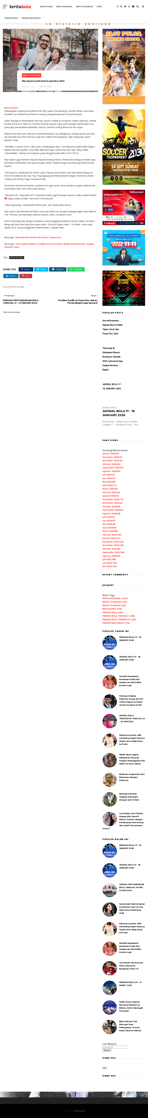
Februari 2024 (111, 534)
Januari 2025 (110, 495)
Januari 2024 (111, 538)
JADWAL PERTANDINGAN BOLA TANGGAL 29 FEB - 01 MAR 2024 (131, 887)
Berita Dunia (11, 107)
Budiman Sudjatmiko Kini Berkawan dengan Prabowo (132, 777)
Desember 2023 (112, 541)
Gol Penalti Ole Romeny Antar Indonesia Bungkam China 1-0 (131, 965)
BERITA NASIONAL (64, 6)
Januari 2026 (110, 453)
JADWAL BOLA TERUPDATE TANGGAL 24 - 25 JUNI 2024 (132, 718)
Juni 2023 (109, 563)
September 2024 (112, 510)
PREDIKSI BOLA (11, 18)
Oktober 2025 (111, 464)
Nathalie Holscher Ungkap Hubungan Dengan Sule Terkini (129, 797)
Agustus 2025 (111, 471)
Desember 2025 (112, 457)
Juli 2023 (109, 559)
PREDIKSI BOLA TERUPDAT (118, 616)
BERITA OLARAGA (114, 605)
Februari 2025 (111, 492)
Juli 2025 (108, 474)
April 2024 (109, 527)
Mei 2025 (108, 481)
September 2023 (113, 552)
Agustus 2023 (111, 555)
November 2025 (112, 460)
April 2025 (109, 485)
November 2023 (113, 545)
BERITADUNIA (112, 608)
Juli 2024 (108, 517)
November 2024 (112, 502)
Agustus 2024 (111, 513)
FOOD (99, 6)
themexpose (79, 1111)
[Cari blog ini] (115, 1047)
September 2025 (112, 467)
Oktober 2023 (111, 548)
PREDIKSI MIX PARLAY (31, 18)
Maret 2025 (110, 488)
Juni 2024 (108, 520)
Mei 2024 (108, 524)
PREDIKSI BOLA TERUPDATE (119, 619)
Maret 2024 (110, 531)
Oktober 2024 (111, 506)
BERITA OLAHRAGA (84, 6)
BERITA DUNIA (46, 6)
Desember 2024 (112, 499)
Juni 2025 (108, 478)
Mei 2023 (109, 566)
